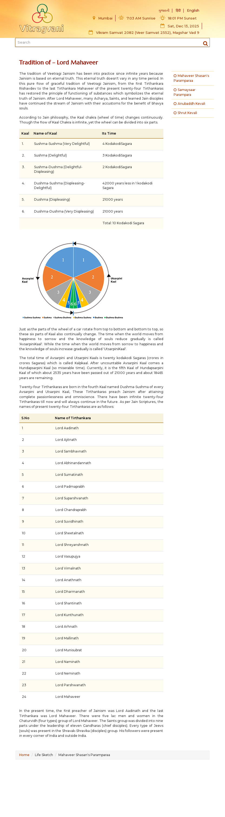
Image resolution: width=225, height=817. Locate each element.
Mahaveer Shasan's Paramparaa (191, 78)
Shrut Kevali (185, 113)
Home (24, 755)
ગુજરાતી (163, 10)
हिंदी (178, 10)
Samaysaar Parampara (185, 92)
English (193, 10)
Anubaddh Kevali (189, 104)
